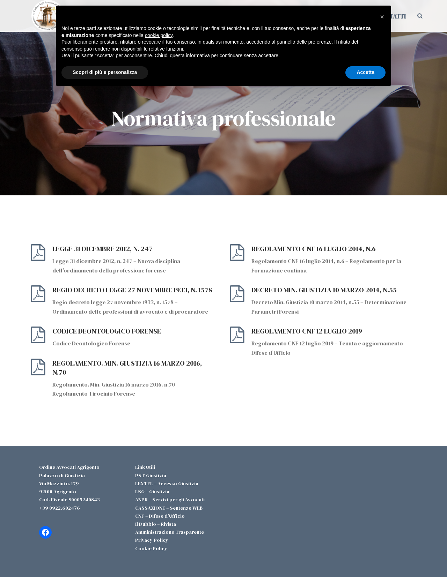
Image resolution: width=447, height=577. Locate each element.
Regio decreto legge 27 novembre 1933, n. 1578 (132, 290)
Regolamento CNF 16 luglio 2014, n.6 (313, 249)
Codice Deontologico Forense (106, 331)
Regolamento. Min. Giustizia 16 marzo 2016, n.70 (127, 367)
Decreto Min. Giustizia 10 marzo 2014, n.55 (324, 290)
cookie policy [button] (159, 35)
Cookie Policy (151, 548)
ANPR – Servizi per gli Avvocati (170, 499)
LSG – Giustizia (152, 491)
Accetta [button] (365, 72)
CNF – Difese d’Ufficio (160, 515)
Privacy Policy (151, 540)
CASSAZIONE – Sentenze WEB (169, 507)
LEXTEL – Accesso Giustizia (166, 483)
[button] (382, 16)
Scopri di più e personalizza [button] (105, 72)
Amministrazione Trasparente (169, 532)
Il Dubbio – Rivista (155, 523)
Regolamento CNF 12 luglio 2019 (306, 331)
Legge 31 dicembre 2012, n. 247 (102, 249)
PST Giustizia (150, 475)
